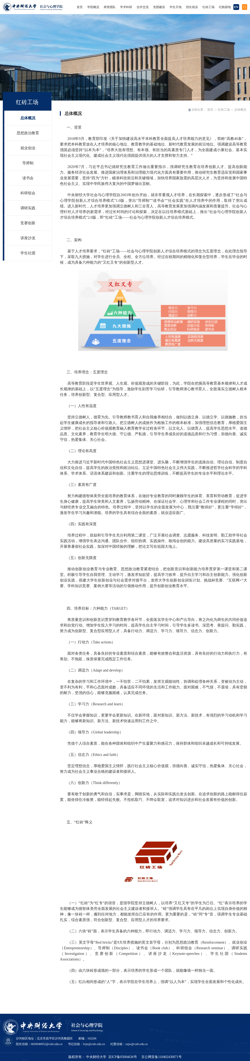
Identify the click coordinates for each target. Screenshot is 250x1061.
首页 (210, 109)
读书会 (27, 178)
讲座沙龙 (27, 238)
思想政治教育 (28, 133)
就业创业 (27, 148)
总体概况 (27, 118)
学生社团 (27, 253)
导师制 (27, 163)
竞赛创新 (27, 223)
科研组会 (27, 193)
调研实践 (27, 208)
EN (236, 7)
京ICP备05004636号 (122, 1057)
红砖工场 (224, 109)
